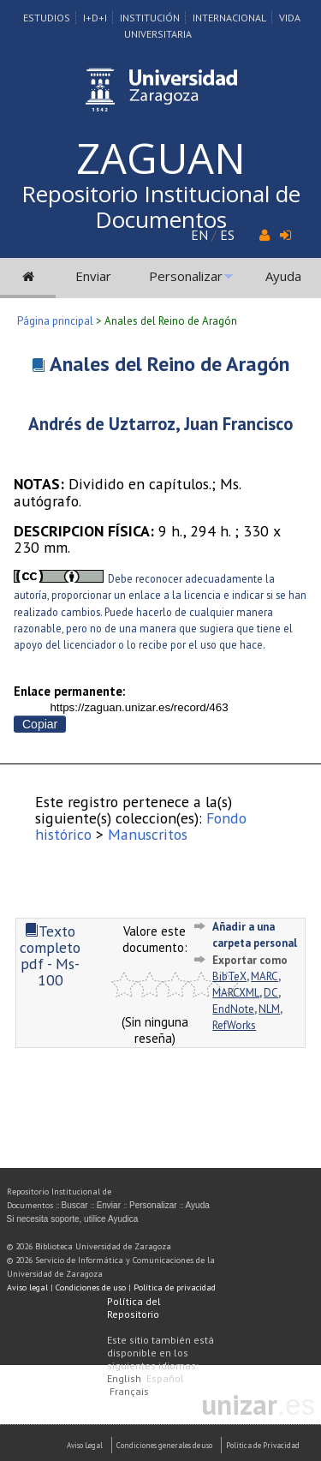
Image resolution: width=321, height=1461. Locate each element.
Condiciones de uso (91, 1287)
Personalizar (186, 275)
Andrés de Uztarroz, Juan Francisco (160, 423)
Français (129, 1391)
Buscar (75, 1205)
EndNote (233, 1009)
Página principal (55, 321)
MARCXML (235, 992)
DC (271, 992)
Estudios (46, 17)
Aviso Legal (85, 1445)
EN (199, 234)
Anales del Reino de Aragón (169, 363)
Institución (150, 17)
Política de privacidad (175, 1287)
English (124, 1378)
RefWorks (234, 1025)
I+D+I (95, 17)
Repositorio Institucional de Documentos (160, 206)
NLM (269, 1009)
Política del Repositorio (134, 1307)
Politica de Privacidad (263, 1445)
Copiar (39, 724)
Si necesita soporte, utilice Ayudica (73, 1219)
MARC (264, 976)
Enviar (93, 275)
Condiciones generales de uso (164, 1445)
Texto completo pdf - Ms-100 (50, 956)
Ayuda (283, 275)
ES (227, 234)
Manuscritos (147, 834)
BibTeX (229, 976)
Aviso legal (27, 1287)
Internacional (229, 17)
